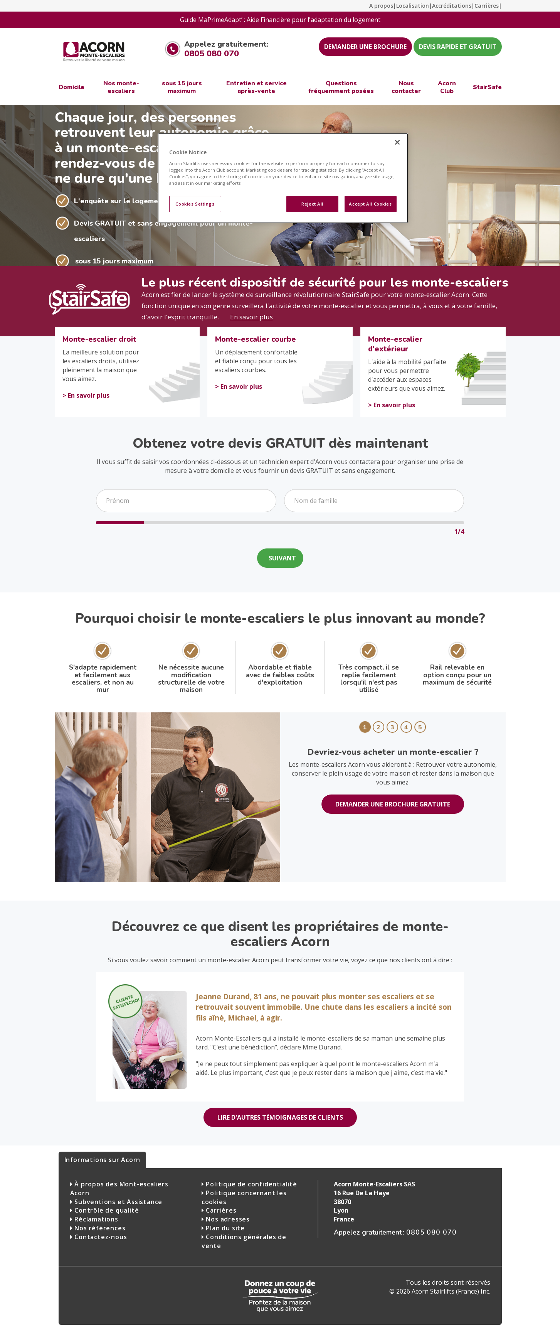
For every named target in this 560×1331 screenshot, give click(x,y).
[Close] (397, 142)
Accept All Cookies (370, 204)
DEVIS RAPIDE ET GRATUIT (457, 46)
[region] (283, 178)
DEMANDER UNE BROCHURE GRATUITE (392, 804)
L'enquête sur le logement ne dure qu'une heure (157, 201)
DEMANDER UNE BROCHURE (365, 46)
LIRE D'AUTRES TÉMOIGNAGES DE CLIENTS (280, 1117)
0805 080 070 (211, 53)
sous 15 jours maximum (114, 261)
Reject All (312, 204)
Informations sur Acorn (102, 1160)
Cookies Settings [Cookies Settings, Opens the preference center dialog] (194, 204)
